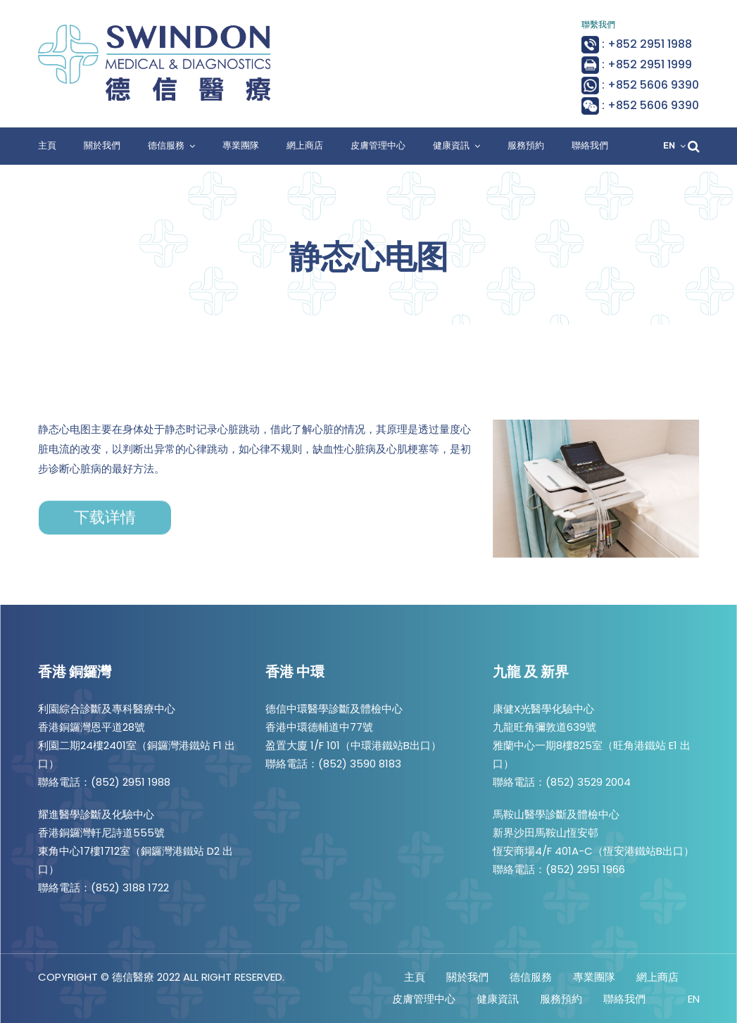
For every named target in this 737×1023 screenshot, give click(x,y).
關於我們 (102, 145)
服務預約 (526, 145)
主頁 (47, 145)
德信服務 (166, 145)
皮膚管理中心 (378, 145)
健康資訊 (451, 145)
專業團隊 (240, 145)
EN (669, 145)
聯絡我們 (590, 145)
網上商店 (304, 145)
